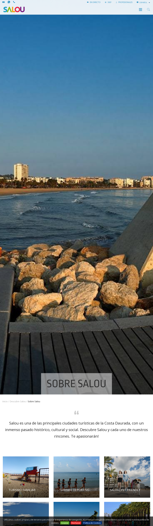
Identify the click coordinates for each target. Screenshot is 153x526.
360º (108, 2)
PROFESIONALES (124, 2)
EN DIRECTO (94, 2)
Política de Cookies (92, 522)
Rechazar (76, 522)
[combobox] (145, 2)
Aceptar (64, 522)
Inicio (5, 401)
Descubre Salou (18, 401)
